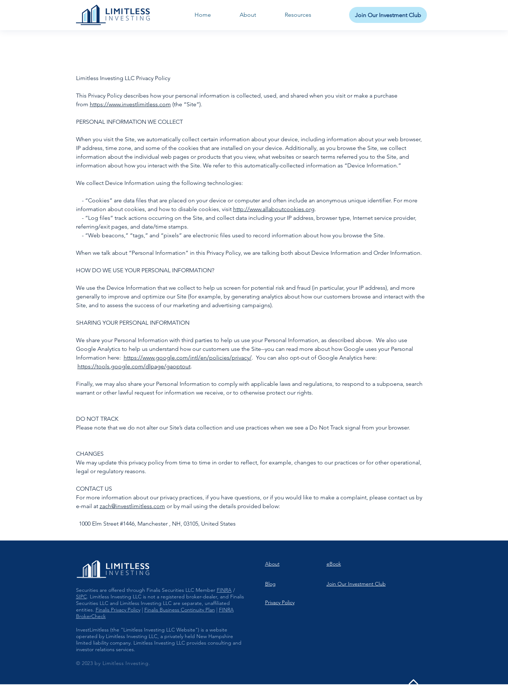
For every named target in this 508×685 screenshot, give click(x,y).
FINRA (224, 590)
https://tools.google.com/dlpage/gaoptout (134, 366)
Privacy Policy (280, 602)
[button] (298, 15)
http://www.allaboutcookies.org (274, 209)
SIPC (81, 596)
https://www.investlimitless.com (130, 104)
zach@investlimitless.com (132, 506)
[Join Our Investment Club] (388, 15)
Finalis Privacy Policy (118, 609)
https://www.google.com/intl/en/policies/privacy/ (188, 357)
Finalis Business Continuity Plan (179, 609)
